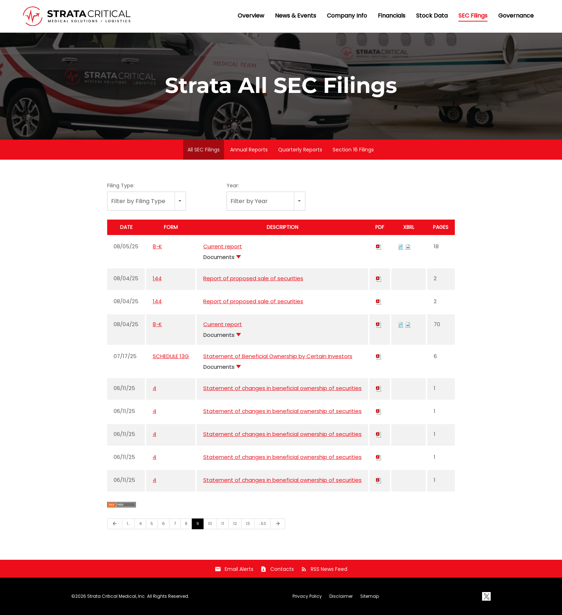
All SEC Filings (203, 149)
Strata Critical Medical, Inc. (116, 596)
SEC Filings (472, 15)
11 (222, 523)
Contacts (277, 569)
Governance (516, 15)
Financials (391, 15)
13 (248, 523)
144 (157, 278)
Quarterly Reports (300, 149)
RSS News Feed (324, 569)
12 (235, 523)
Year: (233, 185)
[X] (486, 596)
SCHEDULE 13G (171, 356)
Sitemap (369, 596)
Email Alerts (234, 569)
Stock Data (432, 15)
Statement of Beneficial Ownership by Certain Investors (277, 356)
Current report (222, 246)
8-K (157, 246)
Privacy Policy (307, 596)
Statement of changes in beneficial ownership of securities (282, 388)
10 (210, 523)
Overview (251, 15)
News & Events (295, 15)
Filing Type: (120, 185)
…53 (262, 523)
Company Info (347, 15)
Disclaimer (341, 596)
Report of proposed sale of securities (253, 278)
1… (128, 523)
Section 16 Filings (353, 149)
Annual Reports (249, 149)
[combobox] (146, 201)
